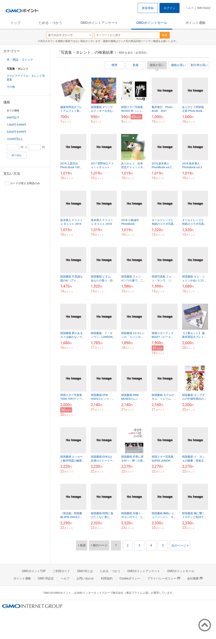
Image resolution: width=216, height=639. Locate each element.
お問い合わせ (85, 578)
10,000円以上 (15, 139)
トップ (15, 23)
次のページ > (179, 545)
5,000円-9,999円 (16, 131)
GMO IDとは (85, 571)
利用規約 (107, 578)
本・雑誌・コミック (20, 59)
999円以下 (13, 117)
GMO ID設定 (204, 8)
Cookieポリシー (130, 578)
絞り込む (17, 155)
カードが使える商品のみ (22, 183)
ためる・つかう (50, 23)
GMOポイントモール (151, 23)
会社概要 (195, 578)
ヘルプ (189, 8)
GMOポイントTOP (34, 571)
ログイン (169, 8)
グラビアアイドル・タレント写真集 (26, 77)
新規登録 (148, 8)
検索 (164, 35)
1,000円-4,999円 (16, 124)
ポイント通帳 (195, 23)
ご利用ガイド (61, 571)
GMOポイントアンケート (99, 23)
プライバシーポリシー (163, 578)
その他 (11, 86)
